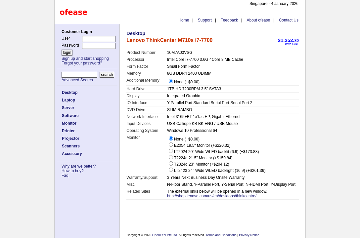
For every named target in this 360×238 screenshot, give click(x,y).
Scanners (71, 146)
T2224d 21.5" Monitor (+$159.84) (201, 158)
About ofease (258, 20)
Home (183, 20)
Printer (68, 131)
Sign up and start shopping (85, 58)
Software (70, 115)
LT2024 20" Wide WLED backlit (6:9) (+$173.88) (214, 151)
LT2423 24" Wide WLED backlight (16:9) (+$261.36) (217, 170)
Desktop (69, 92)
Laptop (68, 100)
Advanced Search (77, 80)
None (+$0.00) (184, 82)
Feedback (229, 20)
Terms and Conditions (221, 235)
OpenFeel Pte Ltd (164, 235)
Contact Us (288, 20)
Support (205, 20)
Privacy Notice (248, 235)
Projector (70, 138)
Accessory (72, 153)
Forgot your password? (82, 63)
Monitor (69, 123)
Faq (65, 175)
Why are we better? (79, 166)
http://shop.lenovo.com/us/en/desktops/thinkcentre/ (211, 196)
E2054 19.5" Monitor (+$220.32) (200, 145)
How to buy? (73, 171)
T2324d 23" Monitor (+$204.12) (199, 164)
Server (68, 107)
